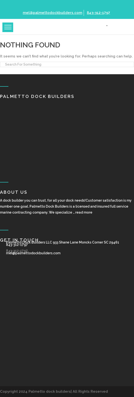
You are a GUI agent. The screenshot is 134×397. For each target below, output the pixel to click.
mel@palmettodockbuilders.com (52, 13)
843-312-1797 (98, 13)
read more (83, 212)
